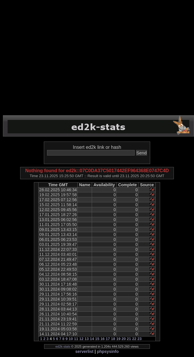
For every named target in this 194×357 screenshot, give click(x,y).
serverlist (84, 351)
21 (129, 339)
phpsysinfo (108, 351)
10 (71, 339)
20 (124, 339)
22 (134, 339)
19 (118, 339)
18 (113, 339)
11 (76, 339)
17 (108, 339)
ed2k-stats (63, 346)
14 (92, 339)
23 (139, 339)
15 (97, 339)
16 (103, 339)
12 (81, 339)
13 (86, 339)
